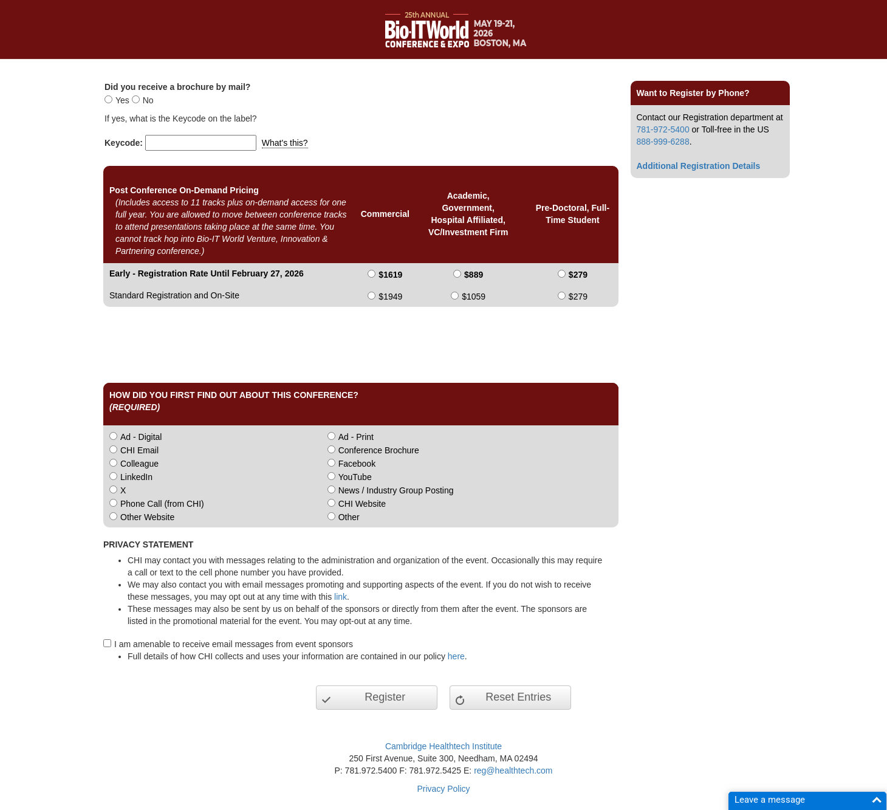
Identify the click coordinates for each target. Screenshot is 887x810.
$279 (578, 275)
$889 (473, 275)
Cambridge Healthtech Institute (443, 746)
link (340, 597)
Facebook (356, 463)
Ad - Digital (141, 437)
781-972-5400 (663, 129)
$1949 (390, 296)
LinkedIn (136, 477)
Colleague (139, 463)
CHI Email (139, 450)
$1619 (390, 275)
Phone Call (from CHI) (162, 504)
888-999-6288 (663, 141)
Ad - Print (356, 437)
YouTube (355, 477)
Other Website (147, 517)
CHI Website (362, 504)
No (148, 100)
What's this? (285, 143)
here (456, 656)
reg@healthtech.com (513, 770)
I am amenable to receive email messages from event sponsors (233, 644)
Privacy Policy (443, 789)
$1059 (473, 296)
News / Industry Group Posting (396, 490)
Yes (122, 100)
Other (349, 517)
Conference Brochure (378, 450)
